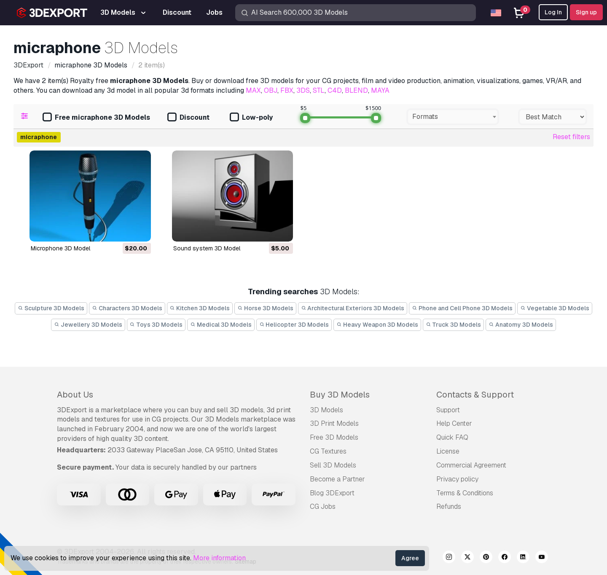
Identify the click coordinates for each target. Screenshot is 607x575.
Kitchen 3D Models (200, 308)
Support (448, 410)
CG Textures (328, 451)
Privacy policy (457, 479)
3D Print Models (334, 423)
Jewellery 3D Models (88, 324)
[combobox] (452, 116)
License (447, 451)
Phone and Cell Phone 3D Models (462, 308)
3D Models (326, 410)
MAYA (380, 90)
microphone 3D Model (60, 248)
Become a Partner (337, 479)
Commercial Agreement (471, 465)
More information (219, 558)
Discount (188, 118)
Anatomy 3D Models (521, 324)
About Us (75, 394)
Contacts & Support (475, 394)
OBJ (270, 90)
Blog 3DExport (332, 493)
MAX (253, 90)
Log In (553, 12)
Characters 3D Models (127, 308)
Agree (410, 558)
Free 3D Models (334, 437)
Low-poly (251, 118)
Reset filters (571, 136)
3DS (303, 90)
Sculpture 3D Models (51, 308)
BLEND (356, 90)
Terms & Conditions (464, 493)
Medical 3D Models (221, 324)
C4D (335, 90)
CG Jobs (323, 506)
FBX (286, 90)
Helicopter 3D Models (294, 324)
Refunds (448, 506)
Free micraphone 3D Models (96, 118)
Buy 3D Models (340, 394)
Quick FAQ (452, 437)
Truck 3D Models (453, 324)
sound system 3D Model (206, 248)
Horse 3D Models (265, 308)
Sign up (586, 12)
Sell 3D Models (333, 465)
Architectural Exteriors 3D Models (353, 308)
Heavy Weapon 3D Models (377, 324)
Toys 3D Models (156, 324)
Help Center (454, 423)
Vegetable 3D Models (554, 308)
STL (319, 90)
